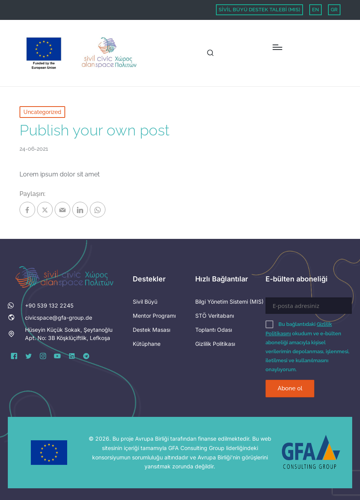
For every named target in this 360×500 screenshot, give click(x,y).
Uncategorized (42, 112)
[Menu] (277, 47)
